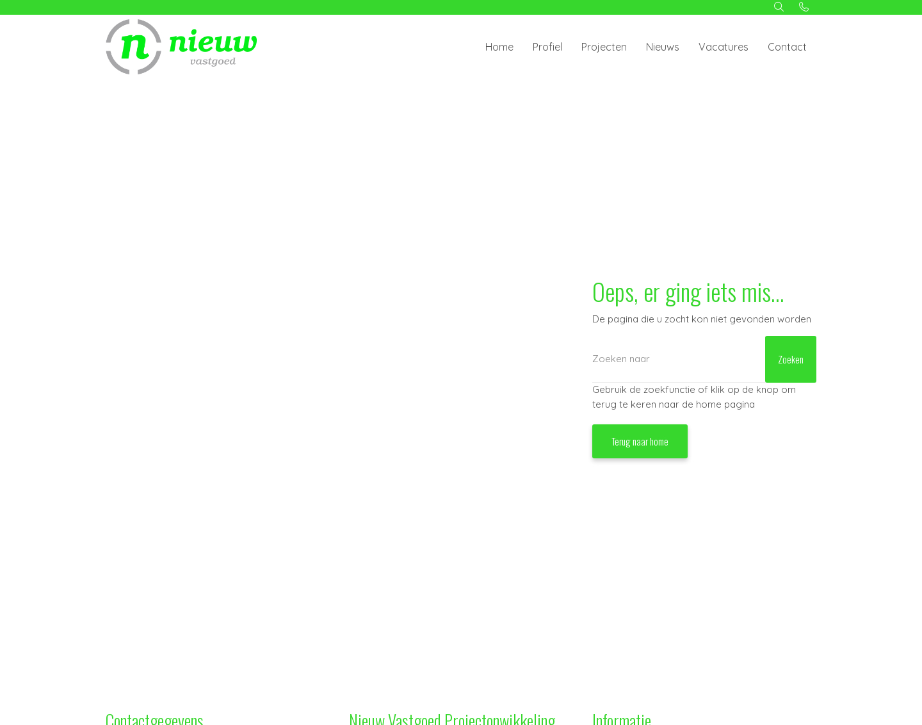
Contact (787, 46)
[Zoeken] (704, 359)
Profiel (547, 46)
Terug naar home (639, 441)
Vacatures (723, 46)
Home (499, 46)
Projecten (604, 46)
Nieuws (662, 46)
